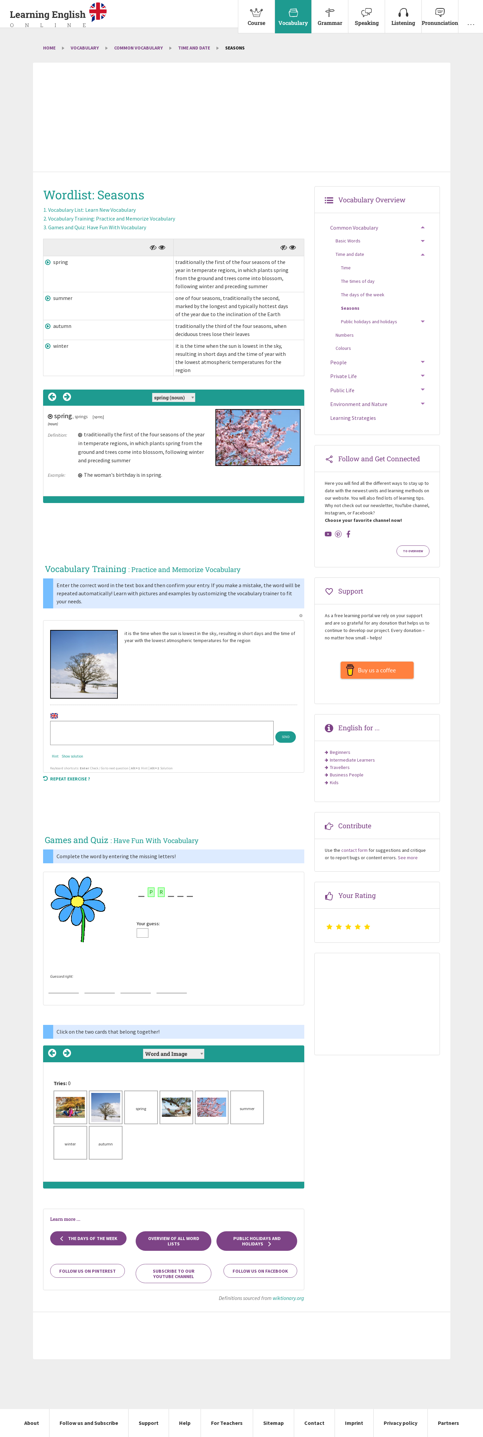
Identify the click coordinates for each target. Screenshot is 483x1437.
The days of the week (88, 1238)
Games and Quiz (97, 227)
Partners (448, 1422)
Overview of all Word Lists (173, 1241)
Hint (55, 756)
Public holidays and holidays (257, 1241)
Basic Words (348, 241)
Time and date (194, 48)
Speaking (366, 13)
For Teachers (227, 1422)
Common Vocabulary (138, 48)
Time (346, 268)
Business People (347, 778)
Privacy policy (400, 1422)
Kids (334, 786)
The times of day (358, 281)
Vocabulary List (92, 209)
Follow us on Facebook (260, 1271)
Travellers (340, 771)
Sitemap (273, 1422)
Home (49, 48)
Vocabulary (293, 13)
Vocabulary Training (111, 218)
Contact (314, 1422)
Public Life (342, 390)
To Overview (413, 551)
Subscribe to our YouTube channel (174, 1273)
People (338, 362)
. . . (470, 13)
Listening (403, 13)
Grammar (330, 13)
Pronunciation (440, 13)
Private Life (343, 376)
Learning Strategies (353, 417)
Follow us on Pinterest (87, 1271)
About (31, 1422)
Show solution (72, 756)
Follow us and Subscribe (89, 1422)
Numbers (345, 335)
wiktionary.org (288, 1298)
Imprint (354, 1422)
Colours (343, 348)
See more (408, 861)
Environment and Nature (358, 404)
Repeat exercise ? (66, 779)
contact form (354, 853)
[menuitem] (256, 16)
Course (256, 13)
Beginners (340, 756)
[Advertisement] (242, 118)
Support (149, 1422)
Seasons (350, 308)
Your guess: (148, 924)
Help (185, 1422)
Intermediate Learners (352, 763)
